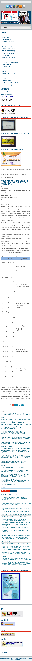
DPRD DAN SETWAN (7, 41)
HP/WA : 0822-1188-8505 (7, 94)
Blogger (19, 659)
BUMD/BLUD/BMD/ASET (8, 48)
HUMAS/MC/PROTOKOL (8, 51)
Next (22, 404)
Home (2, 173)
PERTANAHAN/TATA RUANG (9, 62)
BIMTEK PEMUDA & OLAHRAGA (10, 76)
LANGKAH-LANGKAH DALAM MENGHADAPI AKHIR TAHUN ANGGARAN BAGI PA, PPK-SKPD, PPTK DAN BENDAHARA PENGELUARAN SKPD (15, 439)
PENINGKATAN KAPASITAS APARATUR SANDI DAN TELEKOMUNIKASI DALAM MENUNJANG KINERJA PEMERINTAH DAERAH (14, 182)
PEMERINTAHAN (6, 44)
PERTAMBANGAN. (6, 85)
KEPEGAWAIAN (5, 39)
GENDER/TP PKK (6, 46)
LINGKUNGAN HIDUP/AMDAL (9, 82)
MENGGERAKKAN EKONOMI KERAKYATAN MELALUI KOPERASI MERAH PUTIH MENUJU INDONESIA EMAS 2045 (15, 508)
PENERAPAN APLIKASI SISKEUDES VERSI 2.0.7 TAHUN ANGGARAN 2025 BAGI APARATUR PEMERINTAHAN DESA (16, 534)
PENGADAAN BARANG (7, 53)
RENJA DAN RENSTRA (7, 57)
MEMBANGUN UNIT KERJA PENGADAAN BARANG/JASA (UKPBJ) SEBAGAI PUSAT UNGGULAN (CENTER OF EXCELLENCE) (16, 524)
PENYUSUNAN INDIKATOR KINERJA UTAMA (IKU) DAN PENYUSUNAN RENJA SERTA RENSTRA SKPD (14, 471)
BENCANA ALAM (6, 66)
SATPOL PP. (5, 71)
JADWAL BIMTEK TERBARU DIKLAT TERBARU (20, 658)
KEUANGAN (5, 37)
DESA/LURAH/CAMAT (7, 35)
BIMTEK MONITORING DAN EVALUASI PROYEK (12, 467)
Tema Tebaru (5, 490)
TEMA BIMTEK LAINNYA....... (8, 484)
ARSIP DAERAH (5, 64)
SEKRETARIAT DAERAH (7, 73)
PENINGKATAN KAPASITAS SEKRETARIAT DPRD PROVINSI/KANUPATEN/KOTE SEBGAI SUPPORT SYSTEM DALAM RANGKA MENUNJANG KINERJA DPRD (15, 480)
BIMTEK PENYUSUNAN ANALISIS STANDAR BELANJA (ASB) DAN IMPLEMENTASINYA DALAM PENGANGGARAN (16, 559)
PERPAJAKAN (5, 60)
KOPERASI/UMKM (6, 80)
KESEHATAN (5, 55)
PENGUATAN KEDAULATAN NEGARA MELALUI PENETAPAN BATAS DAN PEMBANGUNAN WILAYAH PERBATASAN (15, 498)
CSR (3, 78)
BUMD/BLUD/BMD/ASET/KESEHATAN (11, 69)
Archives (14, 490)
